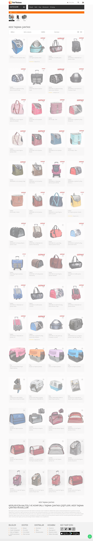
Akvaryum (45, 7)
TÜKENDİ (22, 64)
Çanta (15, 12)
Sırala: (13, 32)
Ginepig (52, 7)
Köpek (31, 7)
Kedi (36, 7)
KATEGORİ (17, 7)
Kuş (40, 7)
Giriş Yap (70, 2)
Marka (43, 32)
